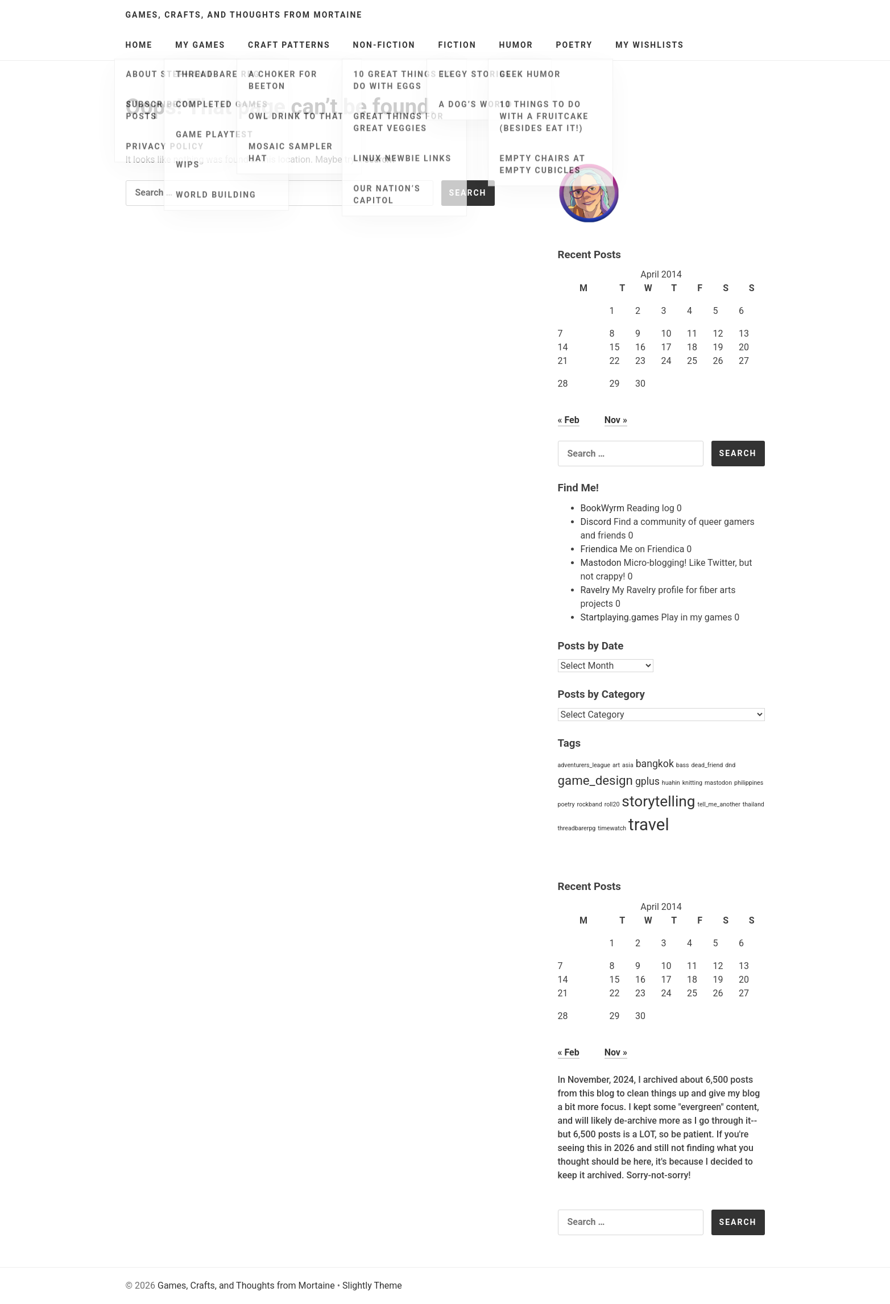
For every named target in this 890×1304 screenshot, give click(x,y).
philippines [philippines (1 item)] (748, 782)
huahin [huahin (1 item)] (671, 782)
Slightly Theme (372, 1285)
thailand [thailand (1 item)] (753, 804)
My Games (200, 44)
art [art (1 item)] (616, 765)
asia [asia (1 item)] (628, 765)
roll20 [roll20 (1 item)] (612, 804)
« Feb (568, 420)
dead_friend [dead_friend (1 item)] (707, 765)
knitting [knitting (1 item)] (692, 782)
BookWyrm (603, 508)
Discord (596, 521)
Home (139, 44)
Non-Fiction (384, 44)
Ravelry (595, 590)
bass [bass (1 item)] (682, 765)
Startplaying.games (620, 617)
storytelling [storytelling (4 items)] (658, 801)
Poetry (574, 44)
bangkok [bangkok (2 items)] (655, 763)
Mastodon (601, 562)
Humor (516, 44)
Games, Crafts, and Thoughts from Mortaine (244, 14)
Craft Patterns (289, 44)
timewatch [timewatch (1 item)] (612, 828)
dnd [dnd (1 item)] (730, 765)
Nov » (616, 420)
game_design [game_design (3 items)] (595, 780)
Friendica (599, 549)
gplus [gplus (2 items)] (647, 781)
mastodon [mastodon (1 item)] (718, 782)
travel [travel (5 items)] (648, 824)
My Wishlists (649, 44)
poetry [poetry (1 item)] (566, 804)
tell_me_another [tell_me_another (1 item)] (718, 804)
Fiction (457, 44)
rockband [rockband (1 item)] (589, 804)
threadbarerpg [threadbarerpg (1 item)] (577, 828)
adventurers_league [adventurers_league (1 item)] (584, 765)
